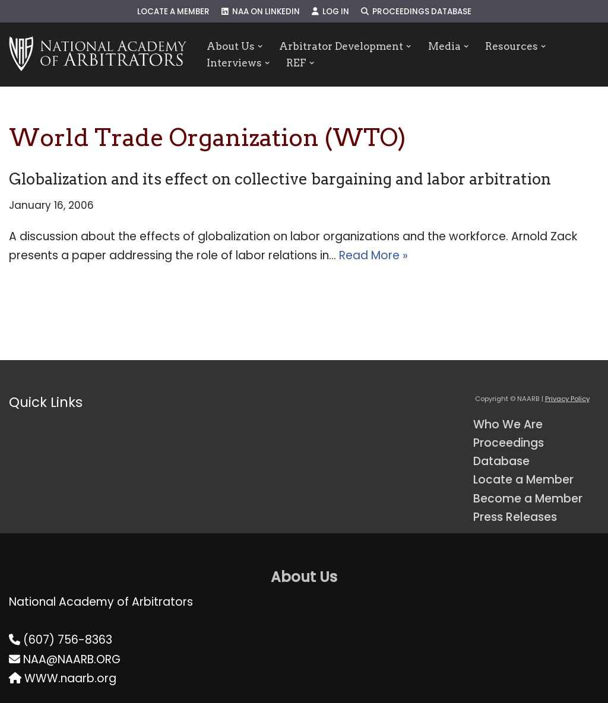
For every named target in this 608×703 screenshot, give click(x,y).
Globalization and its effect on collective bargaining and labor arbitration (280, 179)
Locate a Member (173, 11)
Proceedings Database (416, 11)
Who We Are (508, 424)
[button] (260, 46)
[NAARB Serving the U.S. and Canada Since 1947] (97, 54)
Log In (330, 11)
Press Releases (515, 517)
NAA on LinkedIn (260, 11)
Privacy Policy (567, 398)
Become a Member (527, 499)
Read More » (373, 255)
